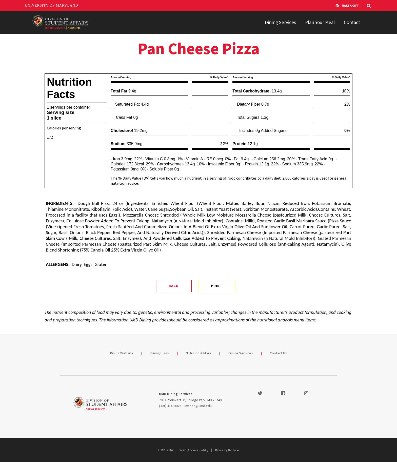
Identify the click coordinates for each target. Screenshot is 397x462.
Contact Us (278, 353)
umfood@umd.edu (198, 405)
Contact (352, 22)
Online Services (240, 353)
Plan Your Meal (320, 22)
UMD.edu (165, 450)
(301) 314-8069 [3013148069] (170, 405)
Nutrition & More (198, 353)
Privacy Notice (227, 450)
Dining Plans (159, 353)
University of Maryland (51, 5)
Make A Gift (347, 5)
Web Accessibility (194, 450)
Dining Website (122, 353)
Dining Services (280, 22)
